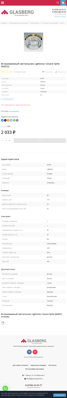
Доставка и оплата (20, 365)
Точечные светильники (50, 23)
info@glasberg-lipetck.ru (34, 379)
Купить (39, 140)
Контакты (52, 365)
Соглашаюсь (60, 395)
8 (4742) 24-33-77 (59, 9)
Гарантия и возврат (38, 365)
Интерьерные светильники (18, 23)
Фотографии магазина (34, 369)
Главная (4, 23)
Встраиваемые (14, 111)
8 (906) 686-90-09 (59, 12)
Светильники (34, 23)
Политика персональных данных (33, 357)
